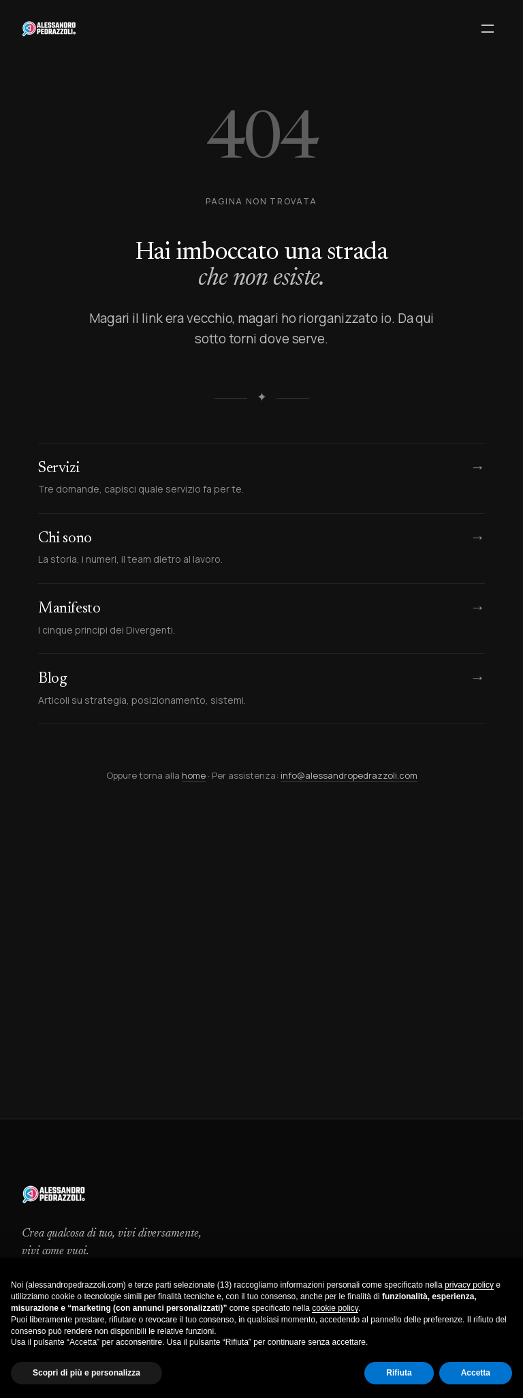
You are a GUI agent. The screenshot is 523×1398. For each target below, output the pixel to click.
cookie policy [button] (335, 1308)
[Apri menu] (487, 28)
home (194, 775)
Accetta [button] (475, 1373)
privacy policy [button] (469, 1285)
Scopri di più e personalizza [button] (86, 1373)
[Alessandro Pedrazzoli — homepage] (49, 28)
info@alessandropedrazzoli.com (349, 775)
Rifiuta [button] (398, 1373)
